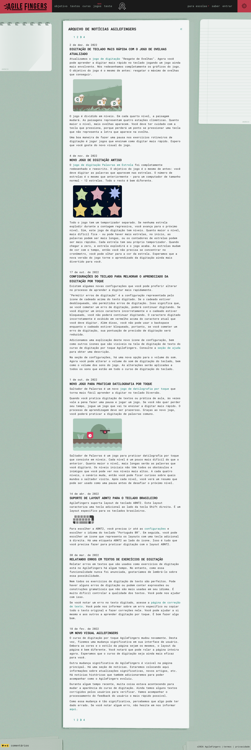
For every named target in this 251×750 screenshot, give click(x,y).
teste (108, 6)
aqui (73, 709)
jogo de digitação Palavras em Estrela (103, 164)
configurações (155, 528)
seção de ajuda (169, 347)
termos (227, 746)
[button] (198, 6)
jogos (97, 6)
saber (216, 6)
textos (75, 6)
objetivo (60, 6)
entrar (227, 6)
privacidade (242, 746)
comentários (20, 745)
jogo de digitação (106, 58)
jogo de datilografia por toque (144, 388)
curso (86, 6)
